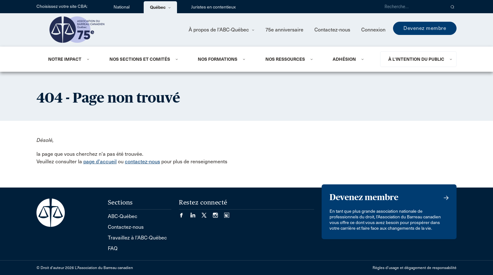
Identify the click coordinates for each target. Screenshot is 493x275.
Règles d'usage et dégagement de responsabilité (415, 268)
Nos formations (217, 59)
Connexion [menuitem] (373, 30)
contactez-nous (142, 162)
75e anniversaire (284, 30)
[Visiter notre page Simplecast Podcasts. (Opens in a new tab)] (226, 213)
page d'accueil (100, 162)
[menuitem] (71, 59)
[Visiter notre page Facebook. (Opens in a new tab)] (184, 213)
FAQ (113, 248)
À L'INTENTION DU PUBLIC (416, 59)
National (122, 7)
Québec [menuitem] (160, 7)
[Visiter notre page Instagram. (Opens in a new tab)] (218, 213)
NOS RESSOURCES (285, 59)
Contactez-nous (332, 30)
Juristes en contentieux (213, 7)
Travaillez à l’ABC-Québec (137, 238)
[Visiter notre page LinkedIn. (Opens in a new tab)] (196, 213)
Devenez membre (424, 28)
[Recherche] (412, 7)
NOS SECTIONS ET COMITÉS (139, 59)
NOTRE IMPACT (64, 59)
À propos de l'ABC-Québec (221, 30)
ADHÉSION (344, 59)
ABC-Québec (122, 216)
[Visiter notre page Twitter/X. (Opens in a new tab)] (207, 213)
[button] (453, 7)
